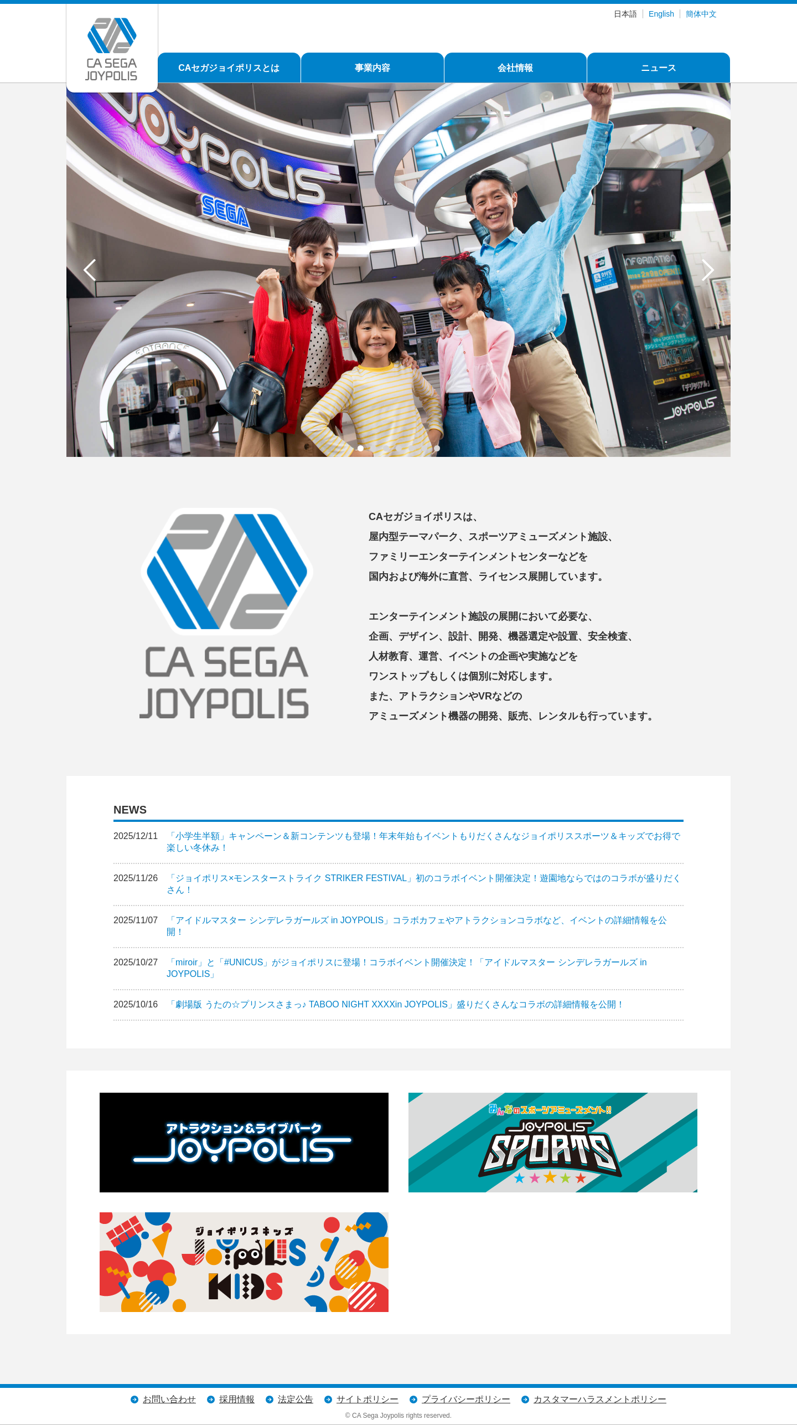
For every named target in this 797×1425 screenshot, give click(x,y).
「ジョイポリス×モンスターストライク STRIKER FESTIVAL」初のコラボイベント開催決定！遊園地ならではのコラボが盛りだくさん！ (424, 883)
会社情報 (515, 68)
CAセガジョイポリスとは (229, 68)
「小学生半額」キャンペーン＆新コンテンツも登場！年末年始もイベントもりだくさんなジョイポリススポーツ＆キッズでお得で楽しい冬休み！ (423, 841)
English (661, 13)
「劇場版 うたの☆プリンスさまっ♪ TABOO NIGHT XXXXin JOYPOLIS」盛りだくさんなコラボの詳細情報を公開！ (396, 1004)
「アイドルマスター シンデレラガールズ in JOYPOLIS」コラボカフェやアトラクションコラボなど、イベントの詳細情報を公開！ (417, 926)
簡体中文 (701, 13)
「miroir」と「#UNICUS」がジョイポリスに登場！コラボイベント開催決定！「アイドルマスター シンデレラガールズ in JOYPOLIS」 (407, 968)
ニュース (658, 68)
